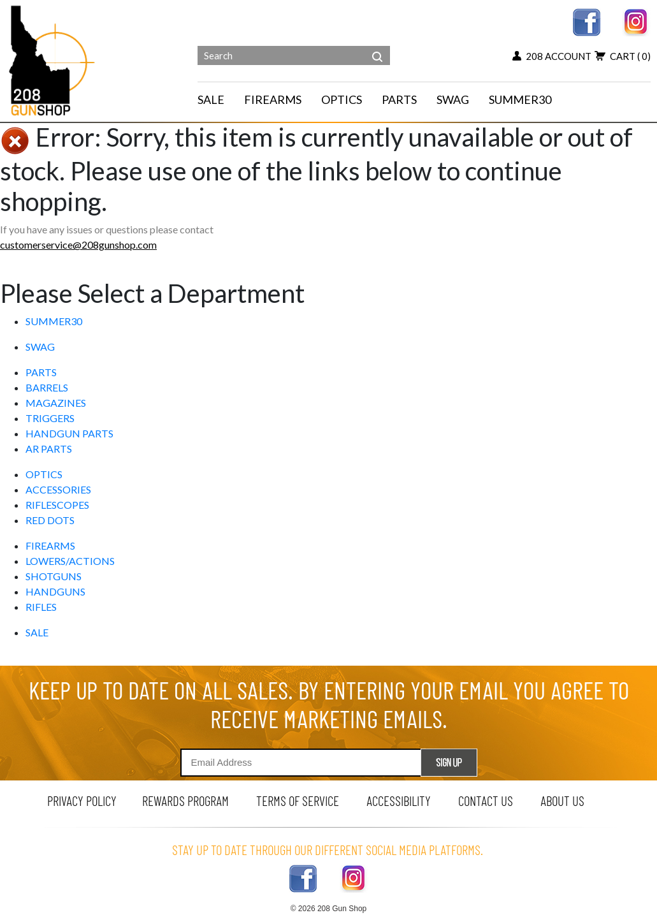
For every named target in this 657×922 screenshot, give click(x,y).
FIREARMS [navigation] (272, 99)
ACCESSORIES (58, 489)
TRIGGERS (50, 418)
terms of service (297, 801)
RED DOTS (50, 520)
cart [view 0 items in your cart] (623, 56)
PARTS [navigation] (399, 99)
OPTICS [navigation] (341, 99)
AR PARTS (48, 449)
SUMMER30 (53, 321)
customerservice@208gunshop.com (78, 244)
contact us (485, 801)
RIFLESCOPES (57, 505)
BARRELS (46, 387)
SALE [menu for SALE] (211, 99)
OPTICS (43, 474)
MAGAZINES (55, 403)
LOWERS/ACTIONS (70, 561)
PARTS (41, 372)
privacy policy (82, 801)
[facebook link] (586, 21)
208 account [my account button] (551, 56)
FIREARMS (50, 545)
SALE (36, 632)
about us (562, 801)
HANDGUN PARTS (69, 433)
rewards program (185, 801)
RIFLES (41, 607)
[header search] (377, 47)
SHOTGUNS (53, 576)
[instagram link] (636, 21)
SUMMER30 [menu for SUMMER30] (520, 99)
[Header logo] (53, 60)
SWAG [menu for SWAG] (453, 99)
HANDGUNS (55, 591)
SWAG (40, 346)
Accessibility (398, 801)
